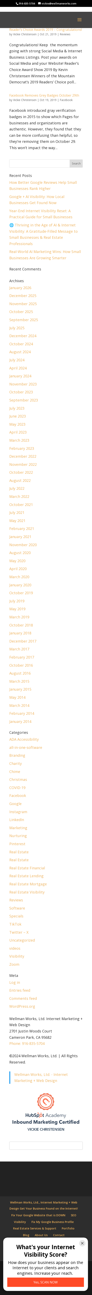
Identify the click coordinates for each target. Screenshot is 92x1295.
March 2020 (19, 576)
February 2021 (21, 528)
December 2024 (22, 335)
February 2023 (21, 448)
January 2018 (20, 633)
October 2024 (21, 343)
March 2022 (19, 496)
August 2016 (20, 673)
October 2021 (21, 504)
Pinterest (17, 843)
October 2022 (21, 472)
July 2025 (16, 327)
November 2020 (23, 544)
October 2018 (21, 625)
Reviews (65, 34)
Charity (15, 763)
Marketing (18, 827)
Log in (14, 982)
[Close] (82, 1243)
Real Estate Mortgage (28, 884)
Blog (26, 1235)
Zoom (14, 964)
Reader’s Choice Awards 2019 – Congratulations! (45, 29)
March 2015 (19, 681)
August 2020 (20, 552)
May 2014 (17, 697)
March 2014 (19, 705)
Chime (14, 771)
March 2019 (19, 617)
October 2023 (21, 392)
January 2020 (20, 584)
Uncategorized (22, 940)
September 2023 (23, 400)
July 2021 (16, 512)
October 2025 (21, 311)
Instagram (18, 811)
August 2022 (20, 480)
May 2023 (17, 424)
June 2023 (17, 416)
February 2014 (21, 713)
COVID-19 (17, 787)
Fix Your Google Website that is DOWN (38, 1215)
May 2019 (17, 608)
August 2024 (20, 351)
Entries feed (19, 990)
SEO (73, 1215)
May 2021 (17, 520)
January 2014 (20, 721)
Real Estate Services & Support (34, 1228)
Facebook (66, 100)
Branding (17, 755)
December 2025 (22, 295)
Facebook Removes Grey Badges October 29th (44, 95)
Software (17, 908)
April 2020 (18, 568)
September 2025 (23, 319)
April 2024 (18, 368)
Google (15, 803)
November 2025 (23, 303)
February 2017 (21, 657)
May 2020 (17, 560)
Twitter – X (18, 932)
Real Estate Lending (26, 875)
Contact (59, 1235)
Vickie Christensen (25, 34)
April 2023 (18, 432)
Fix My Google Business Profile (52, 1222)
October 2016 (21, 665)
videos (14, 948)
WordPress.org (22, 1006)
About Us (41, 1235)
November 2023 (23, 384)
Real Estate (19, 851)
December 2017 (22, 641)
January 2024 (20, 376)
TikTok (15, 924)
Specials (16, 916)
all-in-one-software (25, 747)
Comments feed (23, 998)
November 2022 (23, 464)
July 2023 (16, 408)
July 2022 (16, 488)
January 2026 (20, 287)
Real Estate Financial (27, 867)
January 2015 (20, 689)
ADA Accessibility (24, 739)
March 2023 (19, 440)
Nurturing (18, 835)
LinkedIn (16, 819)
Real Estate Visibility (27, 892)
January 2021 (20, 536)
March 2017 (19, 649)
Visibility (16, 956)
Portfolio (68, 1228)
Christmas (18, 779)
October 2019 (21, 592)
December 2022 (22, 456)
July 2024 (16, 359)
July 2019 (16, 601)
